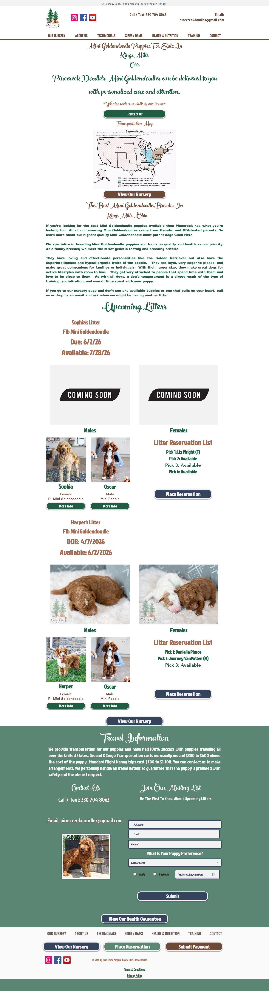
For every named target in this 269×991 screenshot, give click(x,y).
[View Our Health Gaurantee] (134, 918)
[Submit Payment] (194, 946)
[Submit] (172, 896)
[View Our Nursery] (134, 194)
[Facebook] (83, 17)
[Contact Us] (134, 114)
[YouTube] (92, 17)
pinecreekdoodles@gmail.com (92, 820)
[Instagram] (74, 17)
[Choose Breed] (175, 863)
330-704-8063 (95, 800)
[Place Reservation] (183, 494)
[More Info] (66, 506)
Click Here (183, 235)
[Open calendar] (213, 874)
